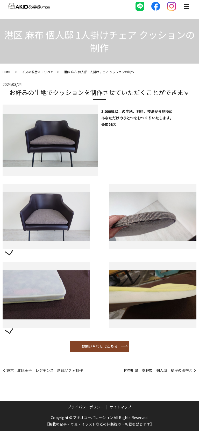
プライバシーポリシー (86, 406)
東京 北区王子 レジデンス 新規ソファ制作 (44, 370)
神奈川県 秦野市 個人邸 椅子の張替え (158, 370)
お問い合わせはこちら (99, 346)
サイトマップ (120, 406)
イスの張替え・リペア (37, 72)
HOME (7, 72)
